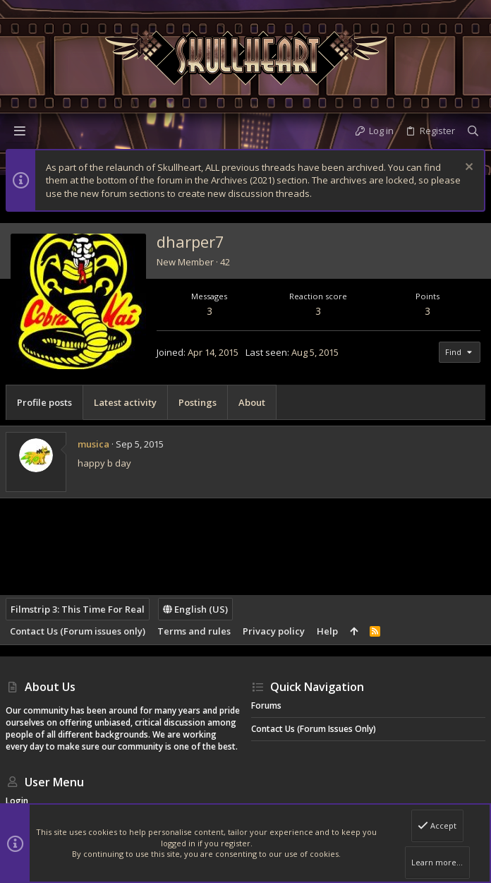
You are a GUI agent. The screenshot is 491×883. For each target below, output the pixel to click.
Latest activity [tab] (125, 402)
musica (93, 444)
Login (17, 801)
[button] (20, 130)
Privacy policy (274, 631)
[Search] (473, 130)
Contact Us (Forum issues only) (77, 631)
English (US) (195, 609)
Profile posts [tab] (44, 402)
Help (327, 631)
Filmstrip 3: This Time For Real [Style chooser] (78, 609)
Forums (266, 705)
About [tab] (251, 402)
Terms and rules (194, 631)
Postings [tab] (197, 402)
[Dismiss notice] (467, 168)
